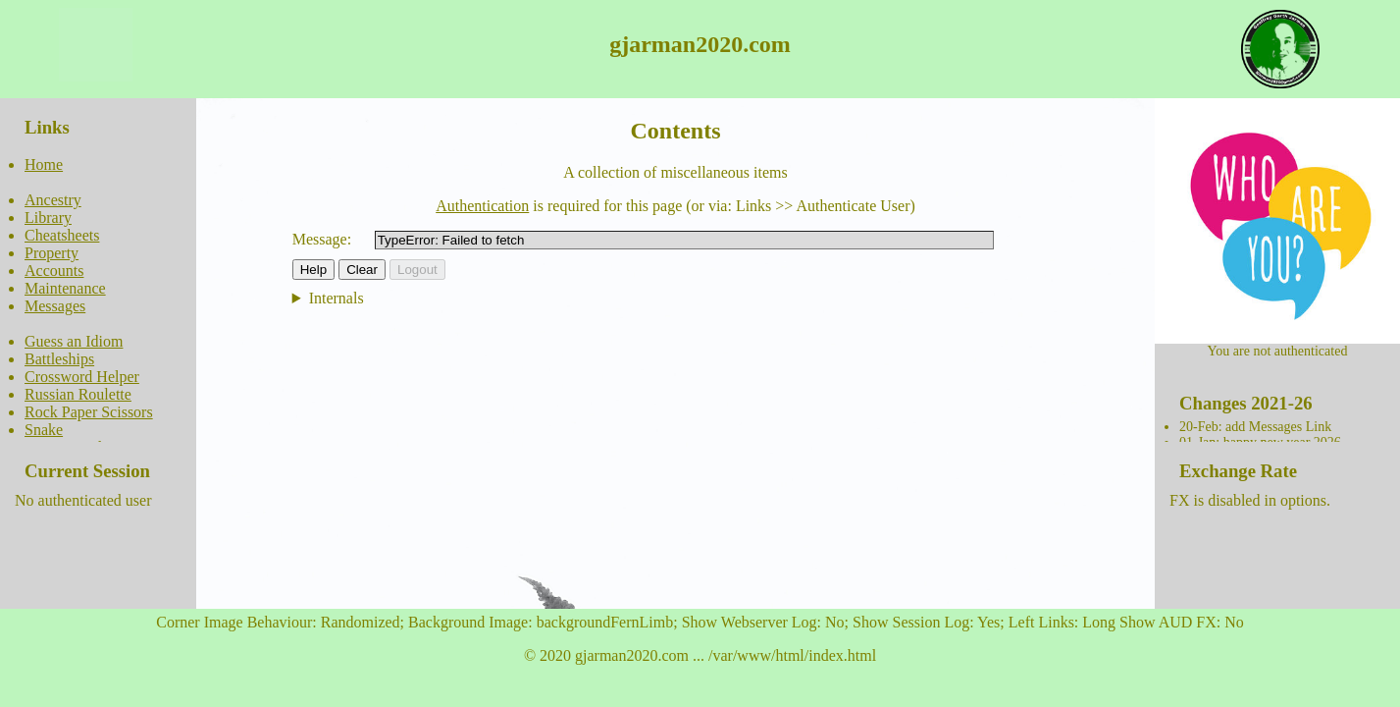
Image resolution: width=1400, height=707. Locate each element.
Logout (417, 269)
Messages (55, 306)
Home (44, 164)
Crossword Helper (82, 376)
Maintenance (65, 288)
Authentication (482, 205)
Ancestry (53, 199)
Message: (321, 239)
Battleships (59, 359)
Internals (336, 298)
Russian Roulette (78, 394)
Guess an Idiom (74, 341)
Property (51, 253)
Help (313, 269)
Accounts (54, 270)
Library (48, 217)
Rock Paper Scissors (89, 412)
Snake (44, 429)
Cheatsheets (62, 235)
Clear (362, 269)
